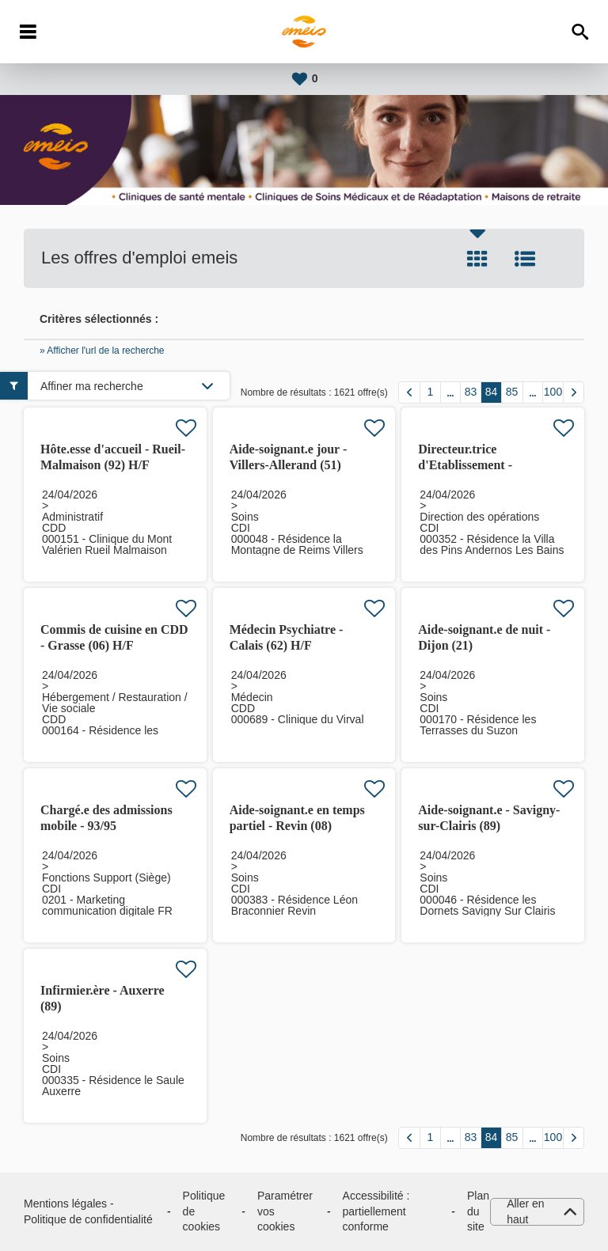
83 (471, 391)
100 (553, 391)
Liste (525, 258)
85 (512, 391)
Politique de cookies (204, 1211)
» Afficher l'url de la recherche (102, 350)
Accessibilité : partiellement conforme (376, 1211)
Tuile (477, 258)
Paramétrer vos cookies (285, 1211)
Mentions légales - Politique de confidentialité (88, 1211)
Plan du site (478, 1211)
